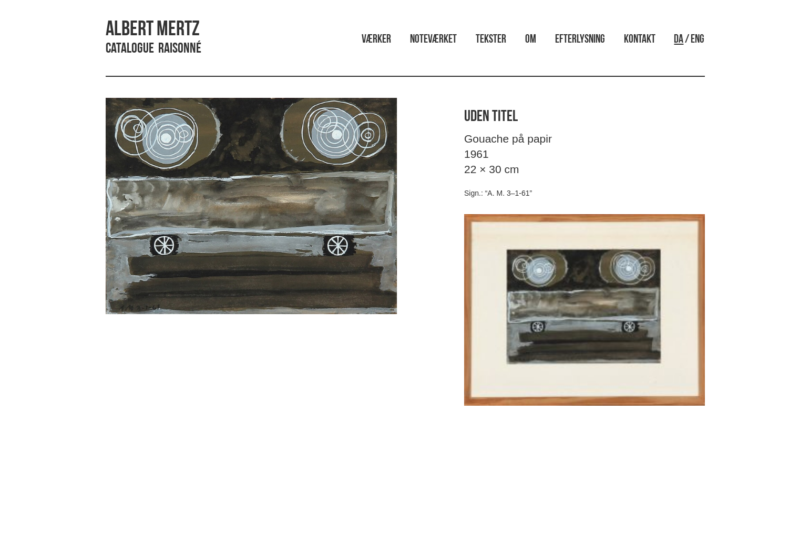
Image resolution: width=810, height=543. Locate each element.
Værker (376, 40)
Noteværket (433, 40)
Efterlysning (580, 40)
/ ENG (689, 40)
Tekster (491, 40)
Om (530, 40)
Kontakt (639, 40)
